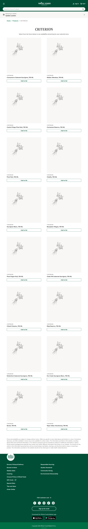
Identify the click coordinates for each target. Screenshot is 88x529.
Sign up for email (44, 509)
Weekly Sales (11, 471)
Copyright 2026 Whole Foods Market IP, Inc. (44, 526)
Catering (9, 474)
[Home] (9, 21)
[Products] (15, 21)
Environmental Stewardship (49, 474)
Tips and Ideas (11, 486)
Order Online (11, 489)
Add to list (24, 81)
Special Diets (11, 483)
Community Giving (47, 471)
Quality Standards (46, 467)
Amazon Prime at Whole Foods (16, 477)
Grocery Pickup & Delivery (15, 464)
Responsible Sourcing (47, 464)
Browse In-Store (12, 467)
